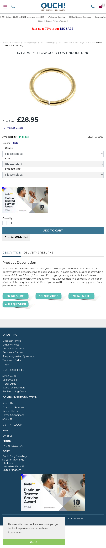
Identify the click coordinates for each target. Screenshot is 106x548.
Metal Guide (9, 383)
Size (7, 158)
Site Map (7, 418)
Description (11, 252)
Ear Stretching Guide (14, 391)
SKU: (90, 136)
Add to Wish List (16, 237)
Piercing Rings (30, 42)
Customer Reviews (13, 407)
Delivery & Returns (38, 252)
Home (5, 42)
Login (5, 364)
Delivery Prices (10, 344)
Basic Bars (15, 42)
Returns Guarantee (13, 348)
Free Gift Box (13, 168)
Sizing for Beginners (13, 387)
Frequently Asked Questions (18, 356)
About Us (7, 403)
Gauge (9, 148)
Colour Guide (9, 379)
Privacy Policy (10, 411)
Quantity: (7, 218)
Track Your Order (11, 360)
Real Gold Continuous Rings (71, 42)
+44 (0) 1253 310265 (13, 445)
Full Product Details (12, 128)
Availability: (9, 136)
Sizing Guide (9, 376)
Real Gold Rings (47, 42)
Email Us (7, 435)
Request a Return (12, 352)
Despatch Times (11, 340)
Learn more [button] (14, 532)
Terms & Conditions (13, 415)
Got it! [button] (33, 542)
